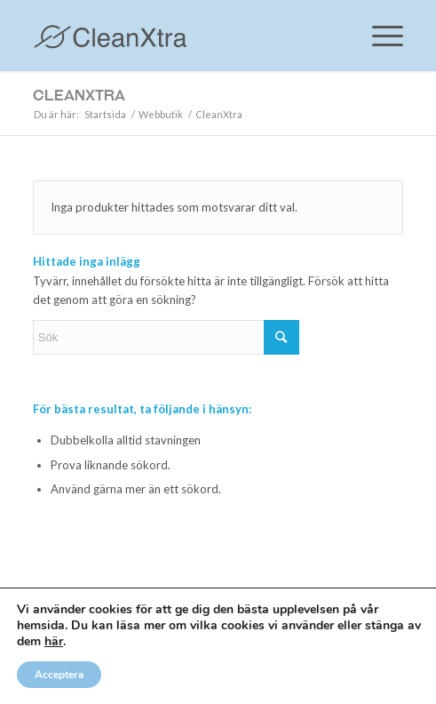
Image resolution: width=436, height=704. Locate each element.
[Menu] (378, 35)
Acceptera (59, 675)
